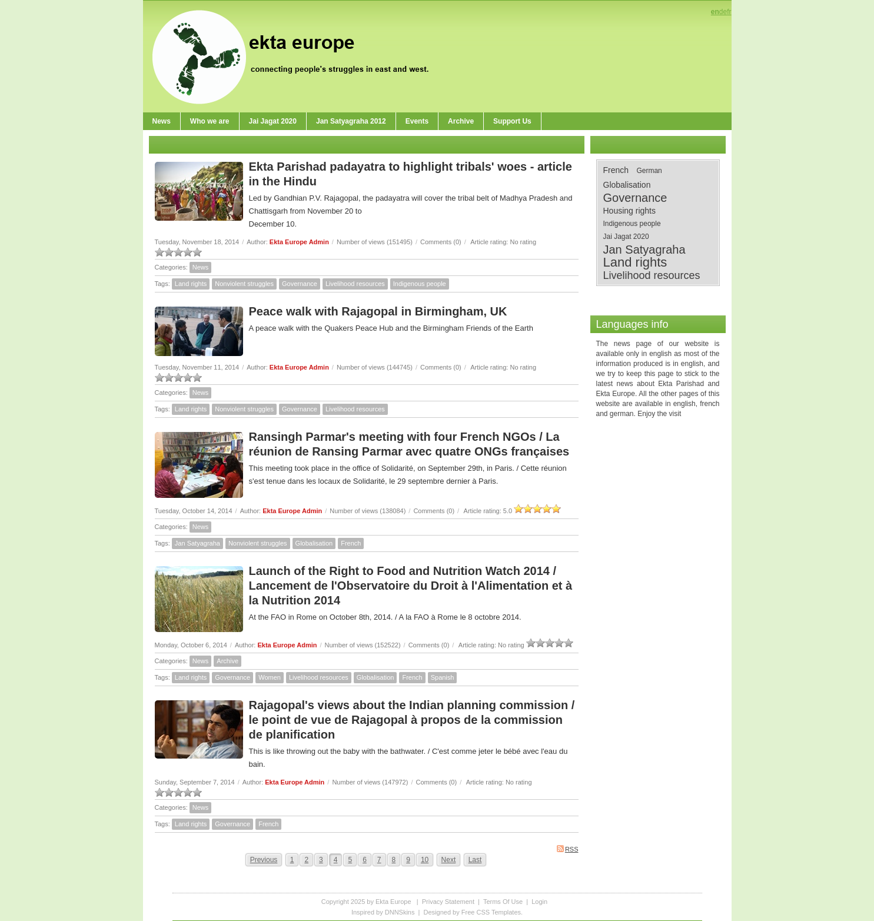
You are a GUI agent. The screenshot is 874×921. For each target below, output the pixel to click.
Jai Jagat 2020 (626, 236)
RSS (568, 849)
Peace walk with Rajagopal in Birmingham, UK (378, 311)
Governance (299, 283)
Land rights (191, 283)
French (351, 543)
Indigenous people (419, 283)
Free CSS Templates (491, 912)
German (649, 170)
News (200, 267)
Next (448, 860)
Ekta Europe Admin (299, 241)
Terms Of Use (503, 901)
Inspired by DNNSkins (383, 912)
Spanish (442, 677)
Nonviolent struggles (244, 283)
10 (424, 860)
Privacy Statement (448, 901)
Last (475, 860)
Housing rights (629, 210)
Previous (264, 860)
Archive (227, 660)
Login (539, 901)
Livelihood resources (355, 283)
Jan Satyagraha (197, 543)
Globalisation (314, 543)
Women (269, 677)
